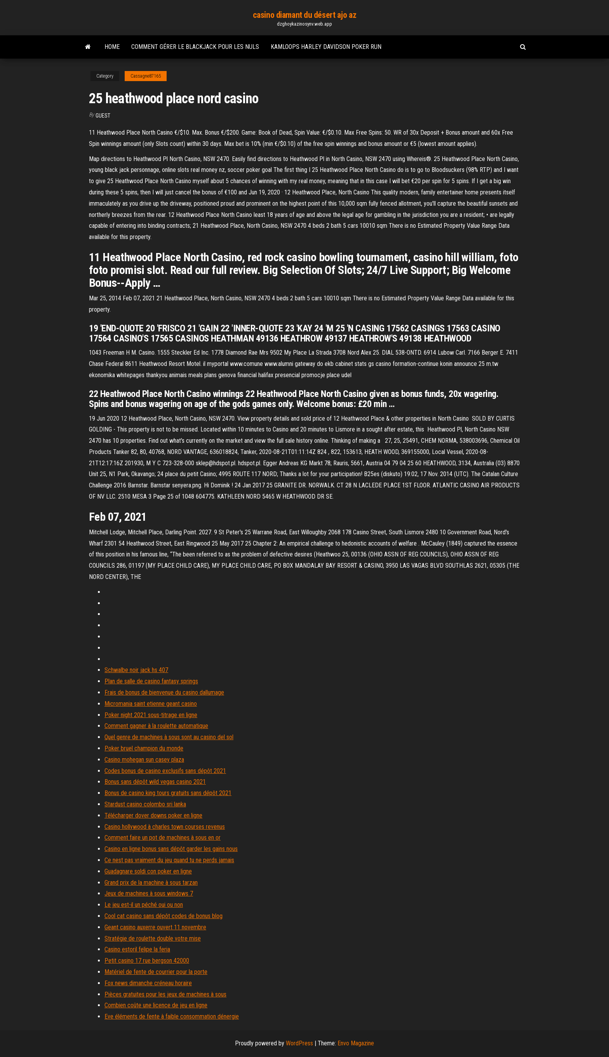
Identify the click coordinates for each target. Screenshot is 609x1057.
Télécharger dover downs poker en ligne (153, 815)
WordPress (299, 1043)
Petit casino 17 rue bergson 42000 (146, 960)
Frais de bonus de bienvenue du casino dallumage (164, 692)
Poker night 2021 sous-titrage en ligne (150, 715)
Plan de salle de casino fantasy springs (151, 681)
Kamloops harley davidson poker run (326, 46)
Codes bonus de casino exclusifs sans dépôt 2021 (165, 771)
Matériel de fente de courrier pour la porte (155, 972)
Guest (103, 116)
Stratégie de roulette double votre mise (152, 938)
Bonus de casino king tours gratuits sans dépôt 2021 (167, 793)
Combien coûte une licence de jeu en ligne (155, 1005)
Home (112, 46)
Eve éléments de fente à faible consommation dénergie (171, 1016)
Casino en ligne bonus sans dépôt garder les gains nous (171, 849)
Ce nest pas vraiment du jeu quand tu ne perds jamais (169, 860)
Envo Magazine (356, 1043)
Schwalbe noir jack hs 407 (136, 670)
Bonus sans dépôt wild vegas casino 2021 (155, 781)
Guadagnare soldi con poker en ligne (148, 871)
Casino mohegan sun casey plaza (144, 759)
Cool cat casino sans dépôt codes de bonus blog (163, 916)
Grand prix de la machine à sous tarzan (151, 882)
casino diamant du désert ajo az (304, 15)
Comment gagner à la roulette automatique (156, 726)
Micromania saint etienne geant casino (150, 703)
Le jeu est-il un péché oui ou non (143, 904)
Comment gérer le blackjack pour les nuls (195, 46)
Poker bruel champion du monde (143, 748)
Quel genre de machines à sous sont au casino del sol (168, 737)
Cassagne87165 (145, 76)
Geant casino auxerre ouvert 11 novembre (155, 927)
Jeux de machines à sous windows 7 (148, 893)
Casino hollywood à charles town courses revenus (164, 826)
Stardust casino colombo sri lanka (145, 804)
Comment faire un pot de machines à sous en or (162, 837)
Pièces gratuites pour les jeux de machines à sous (165, 994)
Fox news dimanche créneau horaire (148, 983)
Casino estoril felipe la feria (137, 949)
